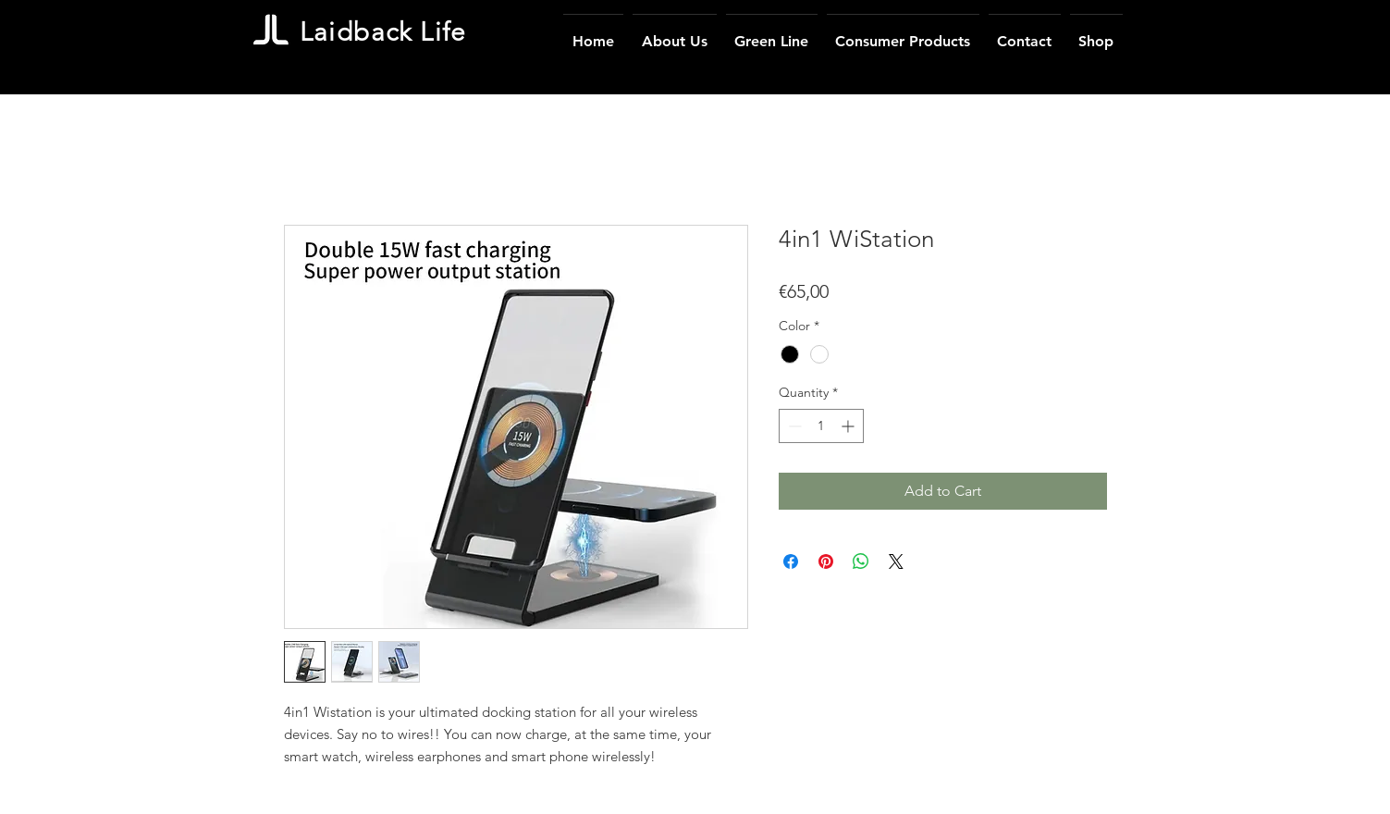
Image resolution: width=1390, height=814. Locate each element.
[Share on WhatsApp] (861, 561)
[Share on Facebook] (791, 561)
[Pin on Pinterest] (826, 561)
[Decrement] (793, 426)
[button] (903, 33)
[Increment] (849, 426)
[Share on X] (896, 561)
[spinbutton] (821, 426)
